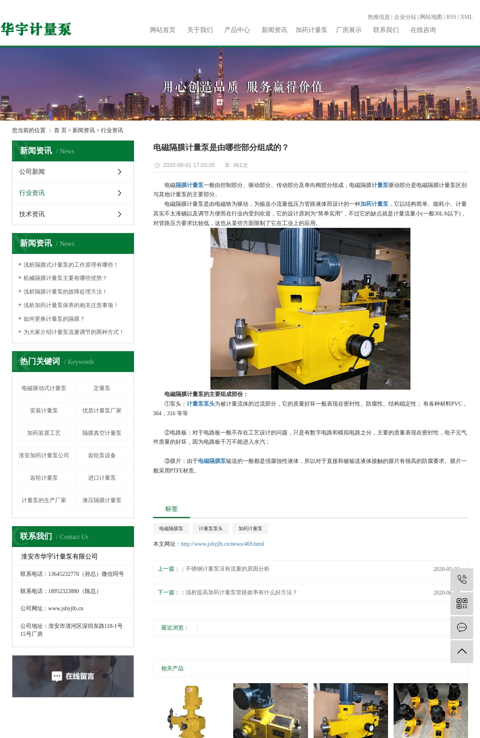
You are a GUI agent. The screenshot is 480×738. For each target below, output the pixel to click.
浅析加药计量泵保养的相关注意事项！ (71, 305)
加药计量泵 (312, 29)
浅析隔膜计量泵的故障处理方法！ (66, 292)
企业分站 (405, 17)
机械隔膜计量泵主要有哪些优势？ (66, 278)
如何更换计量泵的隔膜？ (54, 319)
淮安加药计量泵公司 (44, 455)
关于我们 (200, 29)
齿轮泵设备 (102, 455)
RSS (451, 17)
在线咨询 (423, 29)
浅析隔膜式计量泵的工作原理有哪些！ (71, 265)
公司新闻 (32, 171)
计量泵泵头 (211, 528)
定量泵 (102, 388)
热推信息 (379, 17)
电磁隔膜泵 (171, 528)
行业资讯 (112, 130)
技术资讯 (32, 214)
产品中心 (237, 29)
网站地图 (431, 17)
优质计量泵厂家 (102, 411)
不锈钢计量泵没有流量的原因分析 (228, 569)
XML (466, 17)
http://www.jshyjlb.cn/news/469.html (222, 544)
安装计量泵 (44, 411)
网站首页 (163, 29)
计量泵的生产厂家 (44, 500)
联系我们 (386, 29)
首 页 (60, 130)
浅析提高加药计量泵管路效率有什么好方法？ (242, 592)
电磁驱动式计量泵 (44, 388)
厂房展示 (349, 29)
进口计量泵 (102, 478)
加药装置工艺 (44, 433)
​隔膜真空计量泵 (102, 433)
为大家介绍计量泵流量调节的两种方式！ (74, 332)
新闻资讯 (274, 29)
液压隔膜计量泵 (102, 500)
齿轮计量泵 (44, 478)
